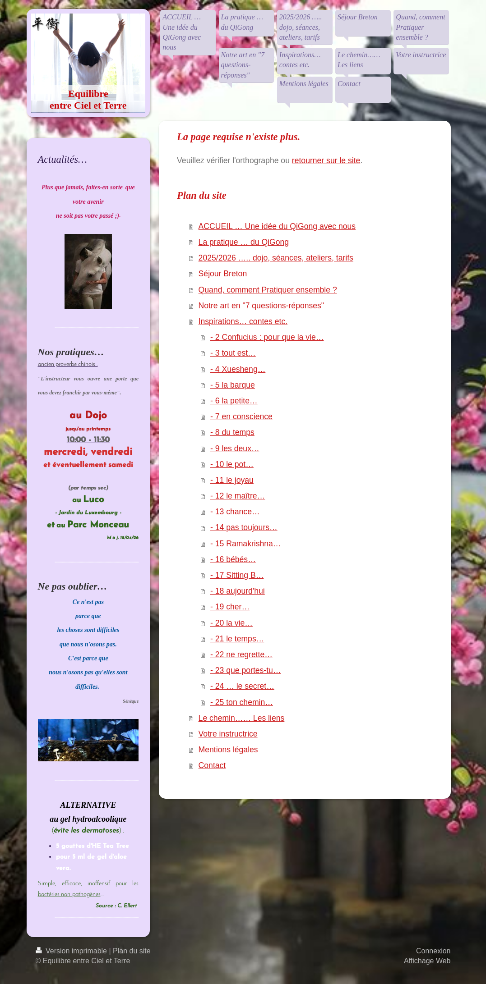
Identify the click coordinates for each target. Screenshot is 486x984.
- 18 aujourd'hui (237, 590)
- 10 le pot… (232, 464)
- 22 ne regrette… (241, 654)
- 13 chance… (235, 511)
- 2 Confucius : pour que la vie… (267, 337)
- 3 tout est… (233, 352)
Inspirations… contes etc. (243, 321)
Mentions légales (228, 749)
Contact (212, 765)
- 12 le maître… (237, 495)
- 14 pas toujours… (244, 527)
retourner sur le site (326, 160)
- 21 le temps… (237, 638)
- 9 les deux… (234, 448)
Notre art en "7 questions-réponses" (261, 305)
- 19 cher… (230, 606)
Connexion (433, 951)
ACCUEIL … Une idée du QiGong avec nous (277, 226)
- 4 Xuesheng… (237, 369)
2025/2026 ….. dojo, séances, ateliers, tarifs (276, 257)
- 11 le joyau (232, 480)
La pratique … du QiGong (244, 242)
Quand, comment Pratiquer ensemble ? (268, 289)
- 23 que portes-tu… (245, 670)
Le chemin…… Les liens (242, 718)
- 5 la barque (232, 384)
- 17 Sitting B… (237, 575)
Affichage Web (427, 961)
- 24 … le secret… (242, 686)
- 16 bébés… (233, 559)
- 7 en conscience (241, 416)
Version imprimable (72, 951)
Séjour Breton (223, 273)
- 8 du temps (232, 432)
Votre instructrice (228, 733)
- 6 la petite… (234, 400)
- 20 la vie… (231, 622)
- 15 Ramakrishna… (245, 543)
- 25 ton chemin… (241, 702)
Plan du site (132, 951)
